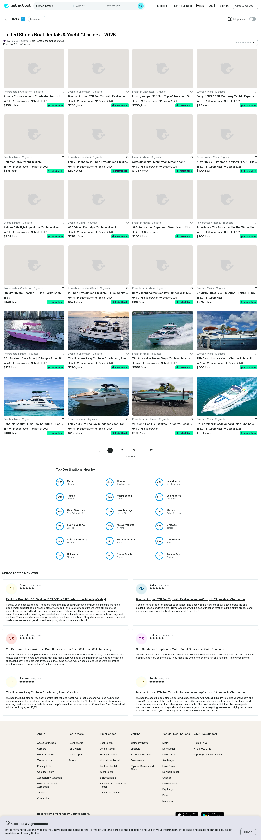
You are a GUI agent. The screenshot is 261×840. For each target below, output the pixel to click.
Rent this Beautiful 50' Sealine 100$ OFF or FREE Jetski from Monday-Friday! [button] (56, 599)
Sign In (224, 5)
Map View (236, 19)
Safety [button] (72, 760)
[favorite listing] (63, 91)
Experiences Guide (141, 754)
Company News (139, 742)
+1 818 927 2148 (202, 748)
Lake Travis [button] (168, 766)
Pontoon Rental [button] (108, 766)
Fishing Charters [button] (109, 754)
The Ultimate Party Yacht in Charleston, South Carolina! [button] (42, 692)
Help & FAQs (200, 742)
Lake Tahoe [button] (169, 754)
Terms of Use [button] (98, 829)
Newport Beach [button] (171, 771)
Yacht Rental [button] (106, 771)
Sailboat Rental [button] (108, 777)
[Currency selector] (211, 5)
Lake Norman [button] (169, 783)
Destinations (137, 760)
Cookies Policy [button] (45, 771)
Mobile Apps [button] (75, 754)
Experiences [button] (108, 734)
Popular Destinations (176, 734)
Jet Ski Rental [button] (107, 748)
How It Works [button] (76, 742)
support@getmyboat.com (208, 754)
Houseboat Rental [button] (110, 760)
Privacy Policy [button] (30, 833)
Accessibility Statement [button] (49, 777)
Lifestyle (135, 748)
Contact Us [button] (43, 798)
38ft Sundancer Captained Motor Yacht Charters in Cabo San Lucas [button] (181, 649)
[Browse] (163, 5)
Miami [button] (165, 742)
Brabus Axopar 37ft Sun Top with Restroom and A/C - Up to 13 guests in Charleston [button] (190, 599)
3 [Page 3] (134, 450)
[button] (183, 5)
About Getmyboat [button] (46, 742)
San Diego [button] (168, 760)
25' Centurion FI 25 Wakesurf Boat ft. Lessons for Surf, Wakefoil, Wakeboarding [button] (58, 649)
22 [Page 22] (151, 450)
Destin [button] (165, 795)
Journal (136, 734)
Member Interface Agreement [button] (47, 785)
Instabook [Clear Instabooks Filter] (37, 19)
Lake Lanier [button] (168, 748)
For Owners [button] (75, 748)
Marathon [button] (167, 801)
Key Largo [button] (168, 789)
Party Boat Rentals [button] (110, 792)
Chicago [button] (167, 777)
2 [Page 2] (122, 450)
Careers (41, 748)
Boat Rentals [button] (107, 742)
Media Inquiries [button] (45, 754)
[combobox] (53, 6)
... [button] (142, 450)
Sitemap (41, 792)
